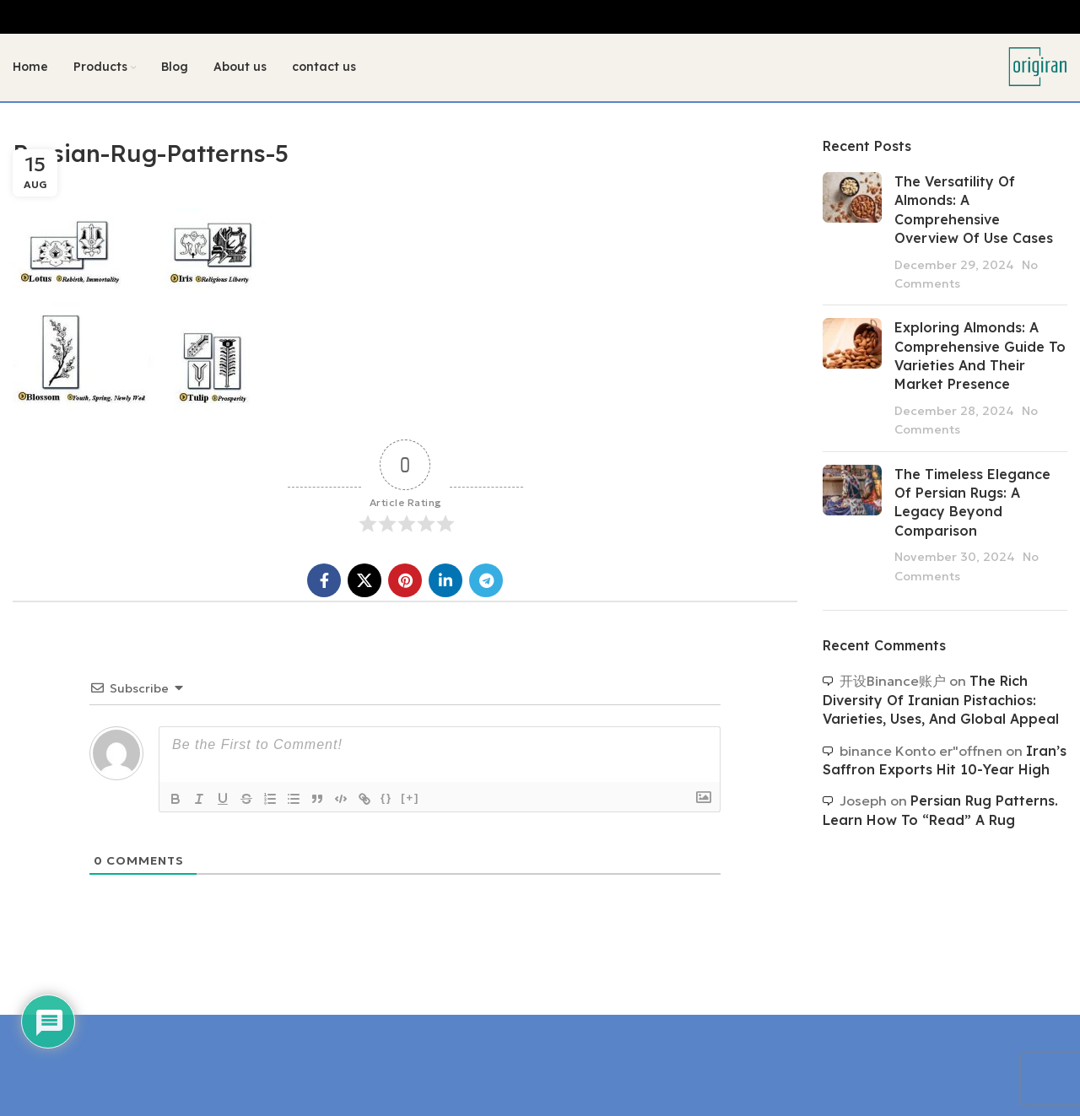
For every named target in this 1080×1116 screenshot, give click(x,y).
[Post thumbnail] (852, 232)
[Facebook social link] (324, 581)
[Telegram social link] (486, 581)
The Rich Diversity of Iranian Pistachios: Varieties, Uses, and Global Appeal (941, 700)
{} (386, 798)
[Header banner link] (540, 17)
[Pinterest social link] (405, 581)
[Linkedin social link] (445, 581)
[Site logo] (1037, 65)
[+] (410, 798)
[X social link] (364, 581)
